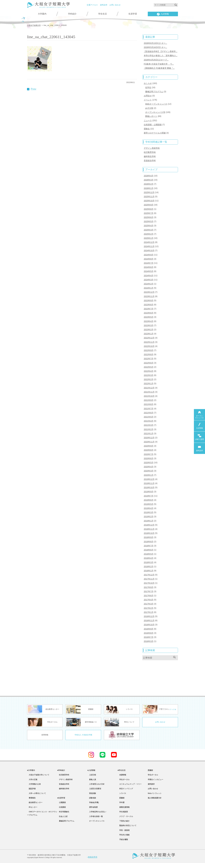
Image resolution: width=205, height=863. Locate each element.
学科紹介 (72, 14)
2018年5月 (148, 554)
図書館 (121, 798)
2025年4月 (148, 225)
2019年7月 (148, 496)
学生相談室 (123, 812)
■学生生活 (121, 770)
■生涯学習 (61, 798)
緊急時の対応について (127, 826)
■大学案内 (31, 770)
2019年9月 (148, 491)
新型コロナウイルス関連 (155, 133)
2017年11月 (149, 579)
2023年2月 (148, 329)
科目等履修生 (63, 812)
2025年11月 (149, 196)
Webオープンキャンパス (156, 104)
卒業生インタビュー (155, 780)
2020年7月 (148, 454)
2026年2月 (148, 184)
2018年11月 (149, 529)
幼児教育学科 (150, 152)
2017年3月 (148, 604)
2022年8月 (148, 354)
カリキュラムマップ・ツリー (130, 784)
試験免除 (91, 798)
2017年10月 (149, 583)
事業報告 (31, 798)
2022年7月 (148, 358)
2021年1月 (148, 433)
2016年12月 (149, 616)
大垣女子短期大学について (38, 775)
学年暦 (121, 802)
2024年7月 (148, 263)
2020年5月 (148, 462)
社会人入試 (62, 816)
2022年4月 (148, 371)
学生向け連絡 (124, 835)
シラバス (122, 793)
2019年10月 (149, 487)
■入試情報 (91, 770)
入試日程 (91, 775)
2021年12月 (149, 388)
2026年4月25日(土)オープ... (156, 60)
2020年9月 (148, 446)
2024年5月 (148, 271)
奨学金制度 (92, 807)
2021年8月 (148, 404)
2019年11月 (149, 483)
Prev (31, 89)
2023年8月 (148, 304)
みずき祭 (149, 108)
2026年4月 (148, 176)
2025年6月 (148, 217)
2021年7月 (148, 408)
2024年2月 (148, 284)
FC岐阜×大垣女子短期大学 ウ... (159, 64)
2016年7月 (148, 637)
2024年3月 (148, 280)
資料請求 (103, 5)
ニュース (148, 120)
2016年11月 (149, 620)
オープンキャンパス (95, 821)
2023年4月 (148, 321)
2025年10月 (149, 201)
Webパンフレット (155, 793)
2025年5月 (148, 221)
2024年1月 (148, 288)
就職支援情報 (124, 807)
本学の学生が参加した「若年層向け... (160, 55)
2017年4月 (148, 600)
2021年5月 (148, 417)
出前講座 (61, 807)
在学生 (148, 87)
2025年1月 (148, 238)
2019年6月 (148, 500)
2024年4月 (148, 275)
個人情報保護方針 (154, 798)
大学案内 (42, 14)
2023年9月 (148, 300)
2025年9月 (148, 205)
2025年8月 (148, 209)
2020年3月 (148, 471)
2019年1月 (148, 521)
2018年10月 (149, 533)
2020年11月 (149, 442)
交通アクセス (92, 5)
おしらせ (148, 83)
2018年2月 (148, 566)
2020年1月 (148, 475)
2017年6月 (148, 595)
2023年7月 (148, 309)
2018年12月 (149, 525)
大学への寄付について (36, 793)
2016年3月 (148, 641)
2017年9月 (148, 587)
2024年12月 (149, 242)
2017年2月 (148, 608)
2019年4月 (148, 508)
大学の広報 (32, 780)
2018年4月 (148, 558)
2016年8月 (148, 633)
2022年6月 (148, 363)
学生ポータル (124, 780)
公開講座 (61, 802)
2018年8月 (148, 541)
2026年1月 (148, 188)
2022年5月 (148, 367)
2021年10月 (149, 396)
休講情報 (122, 775)
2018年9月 (148, 537)
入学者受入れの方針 (95, 784)
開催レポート (151, 116)
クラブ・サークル (125, 816)
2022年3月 (148, 375)
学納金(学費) (93, 802)
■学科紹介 (61, 770)
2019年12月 (149, 479)
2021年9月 (148, 400)
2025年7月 (148, 213)
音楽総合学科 (150, 160)
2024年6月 (148, 267)
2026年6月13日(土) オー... (155, 43)
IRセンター (32, 807)
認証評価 (31, 789)
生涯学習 (132, 14)
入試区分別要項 (94, 789)
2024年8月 (148, 259)
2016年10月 (149, 624)
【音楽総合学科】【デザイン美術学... (160, 51)
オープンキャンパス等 (155, 112)
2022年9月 (148, 350)
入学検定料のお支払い (96, 812)
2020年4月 (148, 467)
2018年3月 (148, 562)
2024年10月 (149, 250)
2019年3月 (148, 512)
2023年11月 (149, 296)
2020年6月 (148, 458)
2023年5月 (148, 317)
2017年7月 (148, 591)
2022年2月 (148, 379)
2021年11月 (149, 392)
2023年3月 (148, 325)
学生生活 (102, 14)
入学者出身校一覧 (95, 816)
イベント (148, 100)
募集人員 (91, 780)
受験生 (147, 129)
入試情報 (163, 14)
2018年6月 (148, 550)
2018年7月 (148, 546)
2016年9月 (148, 629)
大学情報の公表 (34, 784)
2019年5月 (148, 504)
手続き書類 (123, 839)
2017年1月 (148, 612)
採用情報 (44, 735)
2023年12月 (149, 292)
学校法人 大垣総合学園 (83, 735)
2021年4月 (148, 421)
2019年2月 (148, 516)
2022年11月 (149, 342)
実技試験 (91, 793)
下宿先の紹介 (124, 821)
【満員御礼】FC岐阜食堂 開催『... (159, 68)
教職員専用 (92, 857)
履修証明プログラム (154, 91)
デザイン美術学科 (152, 148)
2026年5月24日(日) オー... (155, 47)
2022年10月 (149, 346)
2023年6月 (148, 313)
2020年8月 (148, 450)
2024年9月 (148, 255)
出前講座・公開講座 (153, 124)
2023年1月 (148, 334)
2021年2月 (148, 429)
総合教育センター (34, 802)
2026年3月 (148, 180)
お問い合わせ (115, 5)
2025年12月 (149, 192)
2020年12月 (149, 437)
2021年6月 (148, 413)
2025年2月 (148, 234)
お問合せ (148, 96)
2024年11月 (149, 246)
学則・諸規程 (124, 830)
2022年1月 (148, 383)
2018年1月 (148, 570)
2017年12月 (149, 575)
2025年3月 (148, 230)
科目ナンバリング (125, 789)
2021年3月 (148, 425)
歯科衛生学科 (150, 156)
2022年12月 (149, 338)
